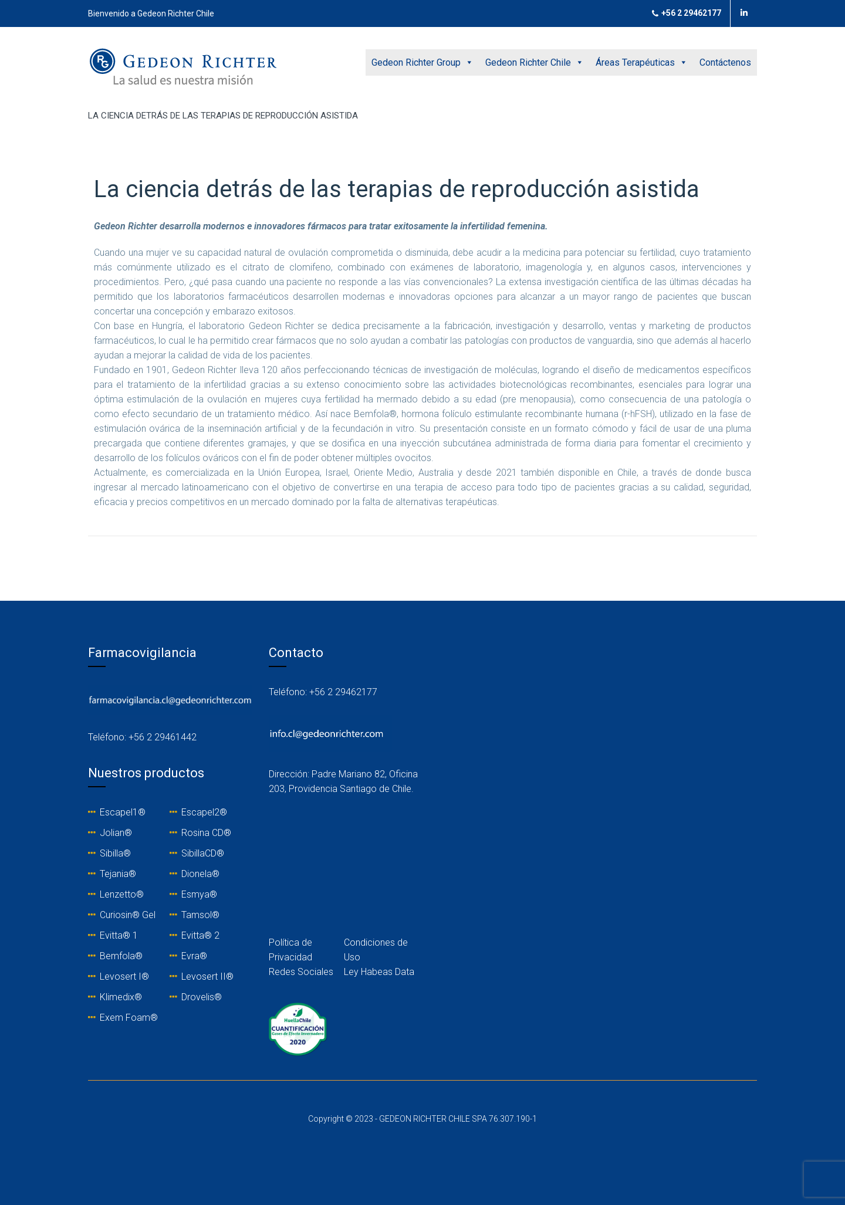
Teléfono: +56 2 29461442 (142, 737)
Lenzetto (118, 894)
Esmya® (199, 894)
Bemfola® (121, 956)
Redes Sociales (301, 971)
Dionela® (200, 873)
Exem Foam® (129, 1017)
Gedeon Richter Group (422, 62)
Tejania (114, 873)
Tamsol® (200, 914)
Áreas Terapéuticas (642, 62)
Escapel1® (123, 812)
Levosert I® (124, 976)
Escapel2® (204, 812)
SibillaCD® (202, 853)
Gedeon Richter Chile (534, 62)
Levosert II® (207, 976)
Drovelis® (201, 997)
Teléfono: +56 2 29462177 (323, 692)
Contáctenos (725, 62)
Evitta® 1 (119, 935)
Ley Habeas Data (379, 971)
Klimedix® (121, 997)
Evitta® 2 (200, 935)
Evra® (194, 956)
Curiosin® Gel (128, 914)
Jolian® (116, 832)
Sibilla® (115, 853)
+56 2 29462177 (686, 13)
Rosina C (199, 832)
